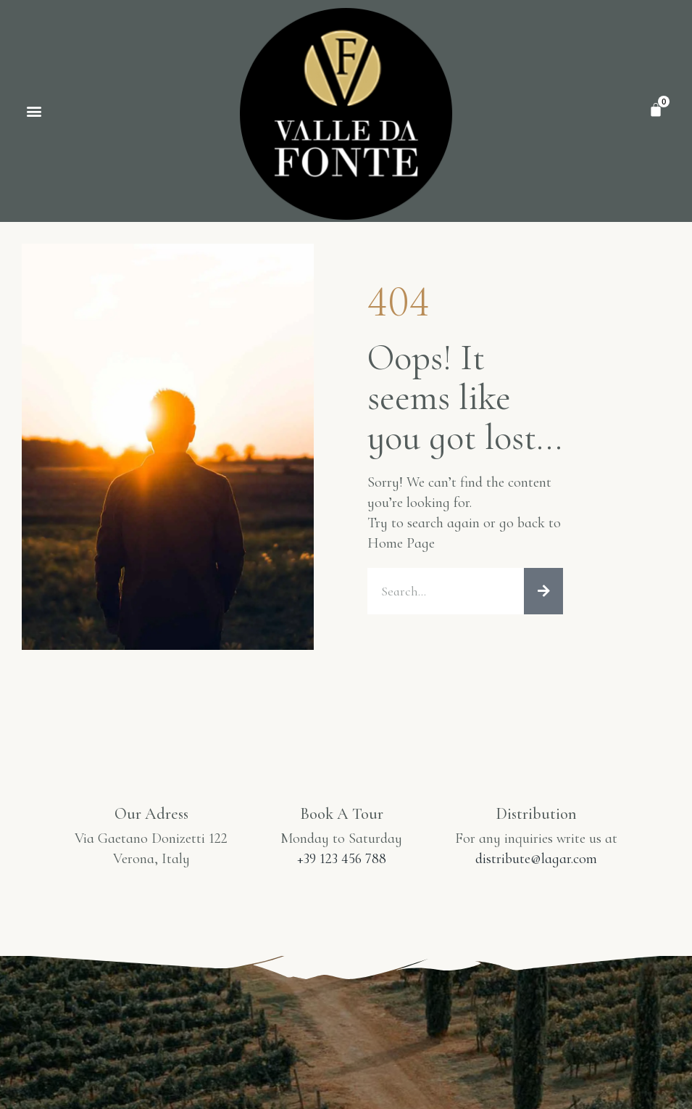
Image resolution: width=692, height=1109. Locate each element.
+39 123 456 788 (341, 858)
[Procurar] (543, 591)
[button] (34, 111)
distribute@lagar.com (536, 858)
